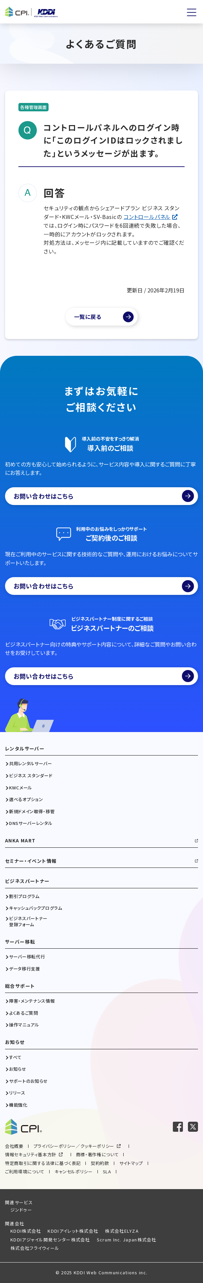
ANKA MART (20, 840)
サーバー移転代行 (27, 957)
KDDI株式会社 (25, 1231)
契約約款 (100, 1163)
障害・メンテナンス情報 (32, 1001)
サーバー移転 (20, 942)
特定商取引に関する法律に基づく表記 (43, 1163)
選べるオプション (26, 799)
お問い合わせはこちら (103, 496)
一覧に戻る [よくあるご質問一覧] (88, 317)
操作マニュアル (24, 1025)
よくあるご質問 (23, 1013)
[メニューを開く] (191, 12)
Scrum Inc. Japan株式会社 (126, 1239)
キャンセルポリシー (74, 1171)
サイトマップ (131, 1163)
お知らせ (15, 1042)
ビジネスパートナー (27, 881)
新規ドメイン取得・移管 (32, 811)
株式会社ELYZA (122, 1231)
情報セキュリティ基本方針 (30, 1154)
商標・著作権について (97, 1154)
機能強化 (18, 1105)
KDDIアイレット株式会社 (73, 1231)
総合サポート (20, 986)
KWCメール (20, 788)
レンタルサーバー (25, 748)
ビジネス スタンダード (30, 776)
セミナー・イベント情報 (31, 861)
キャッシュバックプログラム (35, 908)
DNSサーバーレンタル (30, 823)
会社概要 (14, 1146)
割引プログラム (24, 896)
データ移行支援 (24, 969)
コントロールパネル (147, 217)
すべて (15, 1057)
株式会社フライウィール (34, 1248)
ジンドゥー (21, 1210)
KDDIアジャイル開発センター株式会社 (50, 1239)
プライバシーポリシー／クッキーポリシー (73, 1146)
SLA (107, 1171)
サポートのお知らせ (28, 1081)
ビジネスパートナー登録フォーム (28, 921)
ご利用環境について (25, 1171)
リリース (17, 1093)
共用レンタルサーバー (30, 764)
